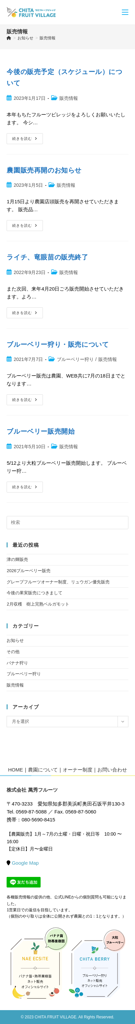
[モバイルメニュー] (125, 12)
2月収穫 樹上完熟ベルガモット (38, 604)
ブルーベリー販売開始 (41, 431)
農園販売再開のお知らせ (44, 170)
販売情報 (47, 38)
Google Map (25, 863)
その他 (13, 651)
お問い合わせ (112, 769)
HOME (15, 769)
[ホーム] (9, 38)
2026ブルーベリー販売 (29, 570)
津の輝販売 (17, 559)
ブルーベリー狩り (75, 359)
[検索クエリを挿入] (67, 522)
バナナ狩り (17, 662)
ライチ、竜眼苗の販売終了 (47, 257)
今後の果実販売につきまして (34, 592)
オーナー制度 (77, 769)
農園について (43, 769)
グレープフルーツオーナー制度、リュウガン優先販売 (58, 581)
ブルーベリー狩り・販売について (58, 344)
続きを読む (27, 140)
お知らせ (15, 640)
